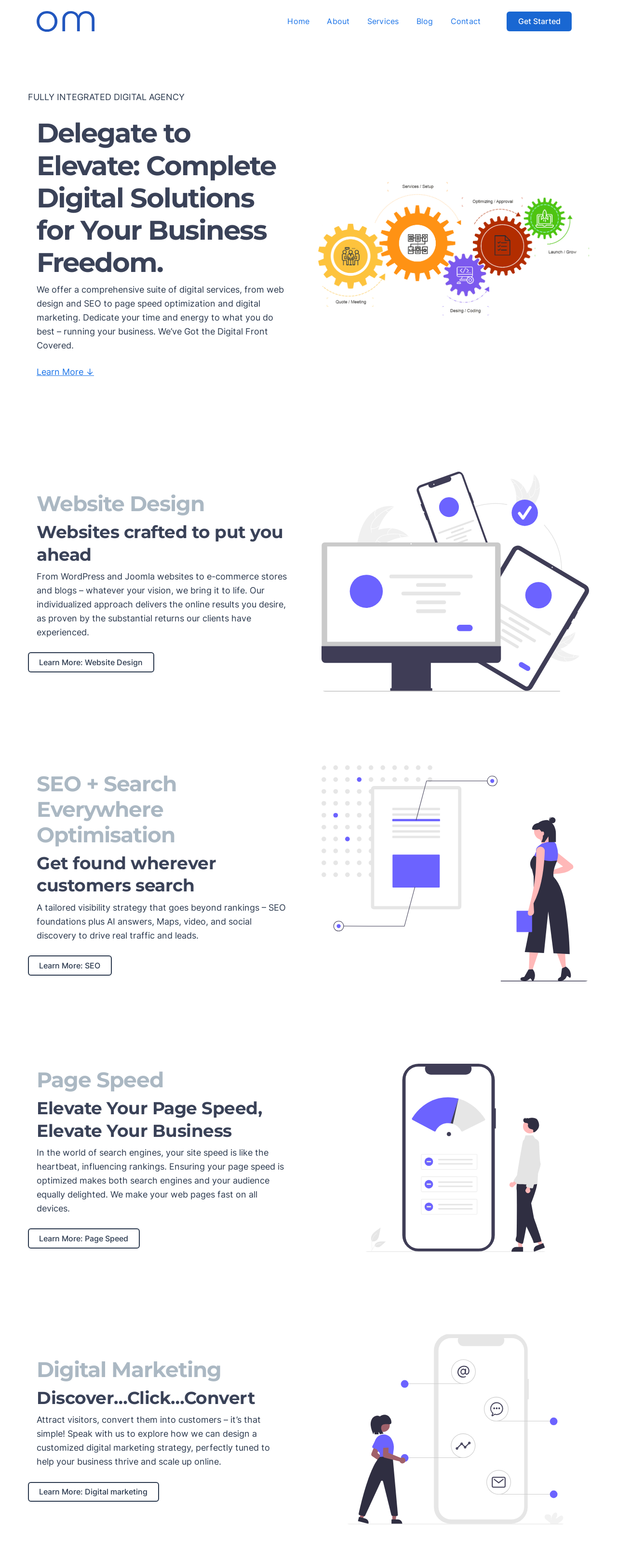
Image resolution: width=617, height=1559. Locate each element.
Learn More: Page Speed (83, 1238)
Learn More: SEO (69, 965)
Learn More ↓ (65, 372)
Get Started (539, 21)
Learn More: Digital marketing (93, 1491)
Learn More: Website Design (91, 662)
